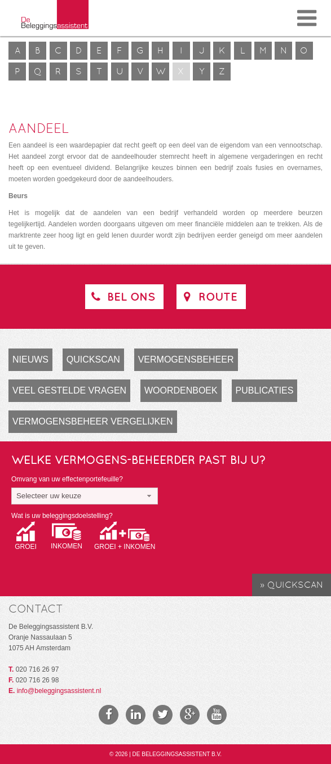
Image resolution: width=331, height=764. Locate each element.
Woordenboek (181, 390)
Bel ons (121, 296)
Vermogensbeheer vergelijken (92, 421)
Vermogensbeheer (186, 359)
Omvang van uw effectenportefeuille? (67, 479)
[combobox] (84, 496)
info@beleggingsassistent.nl (59, 691)
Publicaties (265, 390)
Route (208, 296)
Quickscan (93, 359)
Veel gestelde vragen (69, 390)
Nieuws (30, 359)
